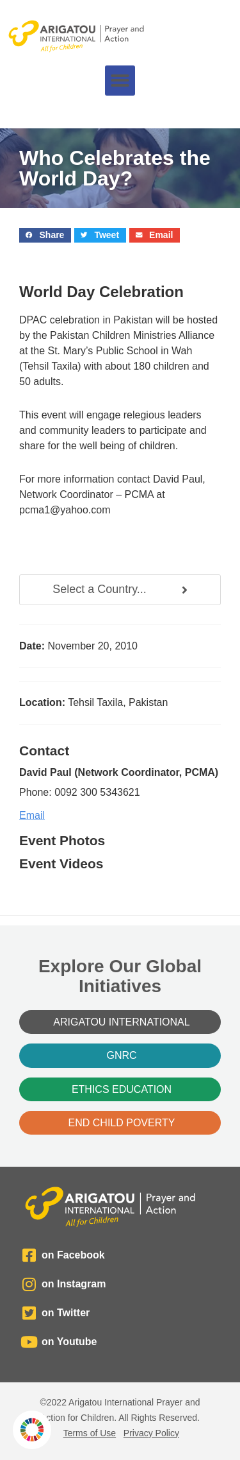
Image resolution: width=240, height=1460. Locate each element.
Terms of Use (89, 1433)
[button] (120, 80)
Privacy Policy (151, 1433)
